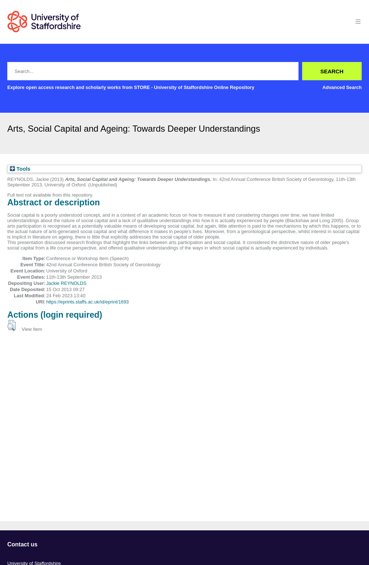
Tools (20, 169)
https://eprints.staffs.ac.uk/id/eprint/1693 (87, 302)
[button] (11, 325)
